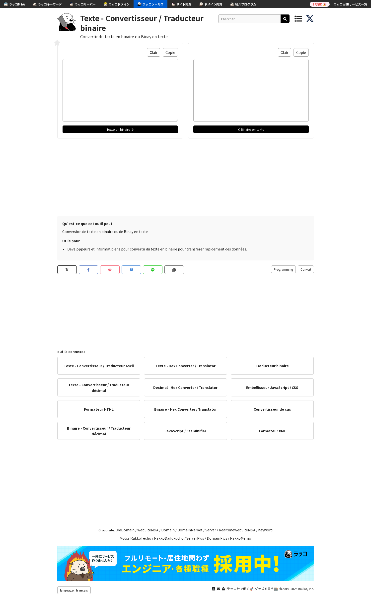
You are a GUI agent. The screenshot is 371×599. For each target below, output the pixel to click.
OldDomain (125, 529)
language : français (74, 590)
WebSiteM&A (147, 529)
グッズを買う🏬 (266, 588)
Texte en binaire (120, 129)
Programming (283, 269)
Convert (305, 269)
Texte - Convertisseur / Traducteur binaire (142, 22)
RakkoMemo (240, 538)
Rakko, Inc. (306, 588)
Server (210, 529)
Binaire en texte (251, 129)
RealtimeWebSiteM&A (237, 529)
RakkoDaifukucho (169, 538)
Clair (153, 52)
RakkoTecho (140, 538)
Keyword (265, 529)
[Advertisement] (185, 176)
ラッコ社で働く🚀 (240, 588)
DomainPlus (217, 538)
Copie (170, 52)
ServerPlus (195, 538)
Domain (168, 529)
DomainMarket (190, 529)
